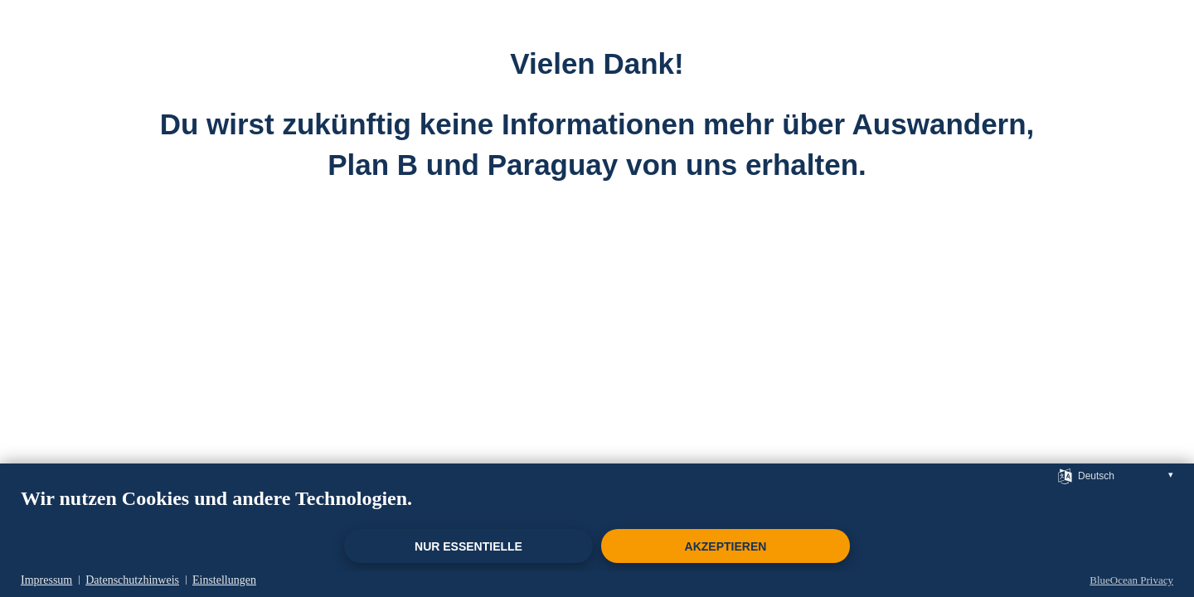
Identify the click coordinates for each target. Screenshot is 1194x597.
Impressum (46, 580)
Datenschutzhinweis (132, 580)
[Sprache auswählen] (1065, 475)
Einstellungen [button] (224, 580)
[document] (597, 506)
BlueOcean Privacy (1131, 580)
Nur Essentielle (468, 546)
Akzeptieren (726, 546)
